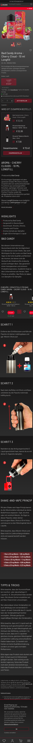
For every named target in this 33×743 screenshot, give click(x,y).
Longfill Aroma (12, 200)
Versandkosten (14, 89)
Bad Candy (15, 175)
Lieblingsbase (15, 202)
